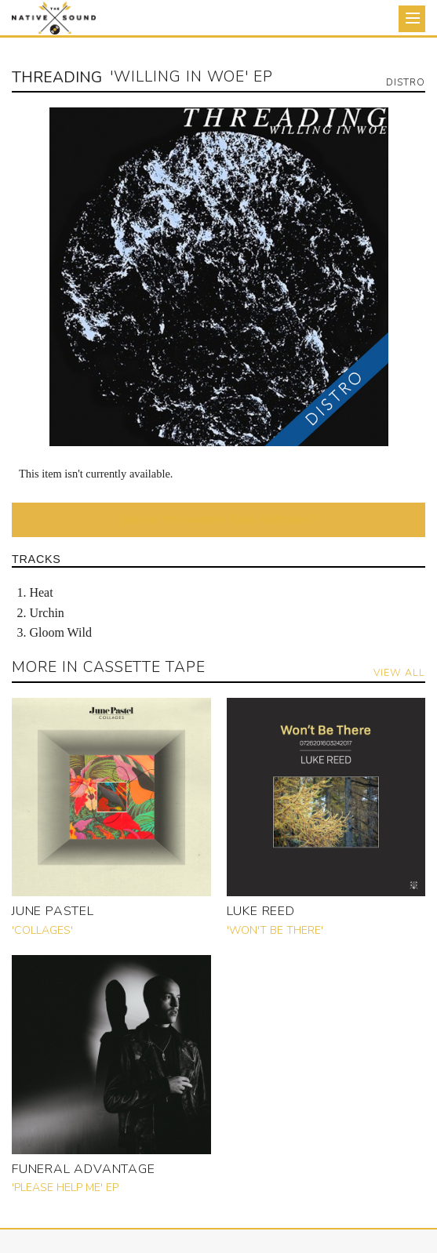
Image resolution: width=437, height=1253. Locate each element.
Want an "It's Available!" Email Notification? (218, 519)
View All (399, 672)
